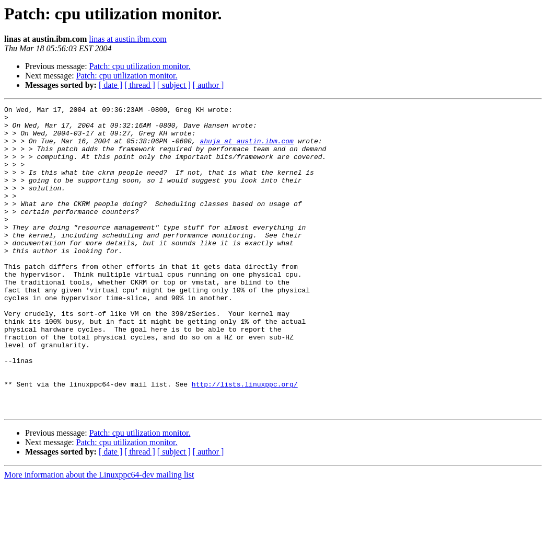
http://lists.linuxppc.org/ (245, 440)
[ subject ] (174, 85)
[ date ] (110, 85)
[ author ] (208, 85)
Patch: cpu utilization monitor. (140, 66)
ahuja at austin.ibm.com (246, 148)
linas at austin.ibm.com (127, 39)
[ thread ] (139, 85)
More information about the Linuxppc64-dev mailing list (99, 535)
